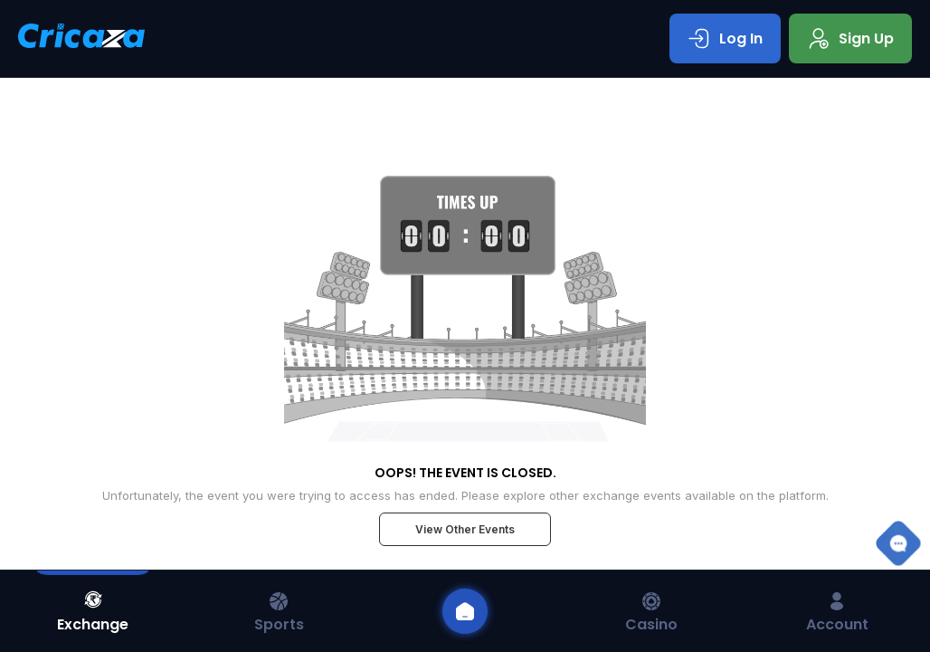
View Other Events (465, 529)
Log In (725, 38)
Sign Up (850, 38)
